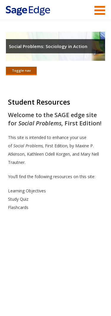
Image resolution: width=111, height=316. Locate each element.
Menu (99, 10)
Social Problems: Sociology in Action (48, 46)
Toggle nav (21, 70)
